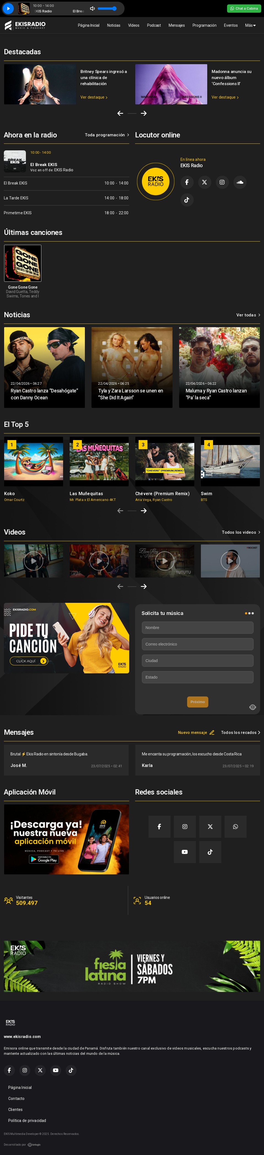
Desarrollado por (22, 1145)
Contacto (16, 1098)
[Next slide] (144, 113)
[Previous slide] (120, 511)
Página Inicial (88, 25)
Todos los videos (241, 532)
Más (250, 25)
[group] (33, 469)
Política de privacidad (27, 1120)
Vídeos (133, 25)
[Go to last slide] (120, 113)
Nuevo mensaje (196, 732)
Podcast (154, 25)
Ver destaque (93, 97)
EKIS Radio (63, 170)
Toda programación (107, 134)
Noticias (113, 25)
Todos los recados (240, 732)
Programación (205, 25)
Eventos (231, 25)
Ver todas (248, 315)
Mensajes (177, 25)
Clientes (15, 1109)
